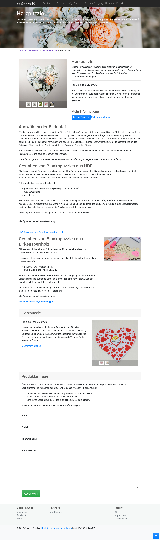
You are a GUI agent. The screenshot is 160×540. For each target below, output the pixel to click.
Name (24, 415)
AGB (117, 512)
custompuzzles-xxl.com (28, 50)
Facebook (21, 515)
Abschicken (31, 493)
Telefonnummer (29, 439)
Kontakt (120, 3)
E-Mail (25, 427)
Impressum (120, 515)
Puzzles (60, 3)
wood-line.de (55, 512)
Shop (19, 518)
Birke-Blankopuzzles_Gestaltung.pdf (36, 301)
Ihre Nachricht (29, 450)
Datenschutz (121, 518)
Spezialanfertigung (93, 3)
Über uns (109, 3)
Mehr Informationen (100, 117)
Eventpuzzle (48, 3)
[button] (156, 536)
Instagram (22, 512)
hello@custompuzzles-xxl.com (57, 528)
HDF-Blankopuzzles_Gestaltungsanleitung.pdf (41, 232)
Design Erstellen (74, 3)
